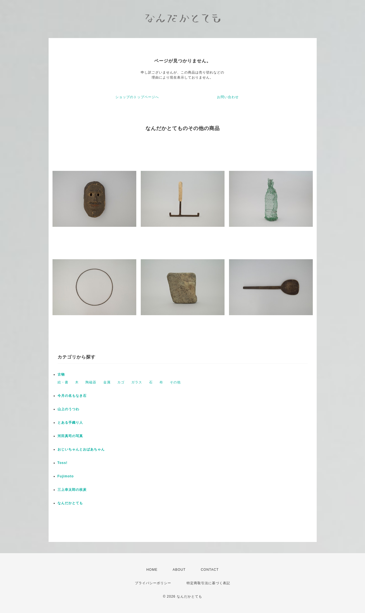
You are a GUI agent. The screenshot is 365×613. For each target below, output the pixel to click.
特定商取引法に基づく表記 (208, 583)
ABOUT (179, 570)
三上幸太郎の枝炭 (72, 490)
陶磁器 (90, 382)
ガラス (136, 382)
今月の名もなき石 (72, 396)
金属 (107, 382)
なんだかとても (70, 503)
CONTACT (210, 570)
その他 (175, 382)
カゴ (121, 382)
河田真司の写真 (70, 436)
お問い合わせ (228, 97)
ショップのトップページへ (137, 97)
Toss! (63, 463)
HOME (152, 570)
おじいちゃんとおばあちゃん (81, 449)
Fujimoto (66, 476)
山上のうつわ (68, 409)
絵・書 (63, 382)
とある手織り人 (70, 423)
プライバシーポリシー (153, 583)
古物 (61, 374)
